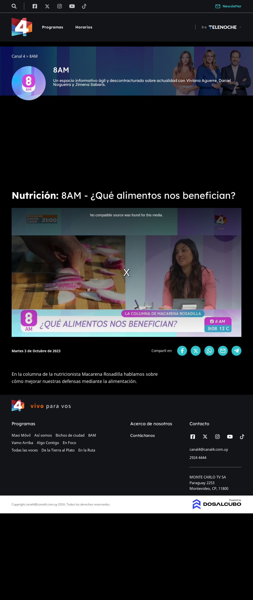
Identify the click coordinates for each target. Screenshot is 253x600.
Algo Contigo (48, 442)
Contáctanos (142, 435)
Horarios (83, 27)
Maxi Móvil (21, 435)
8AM (92, 435)
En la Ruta (86, 450)
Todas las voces (25, 450)
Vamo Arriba (22, 442)
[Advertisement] (126, 148)
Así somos (43, 435)
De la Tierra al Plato (58, 450)
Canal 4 (18, 56)
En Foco (69, 442)
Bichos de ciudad (70, 435)
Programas (52, 27)
